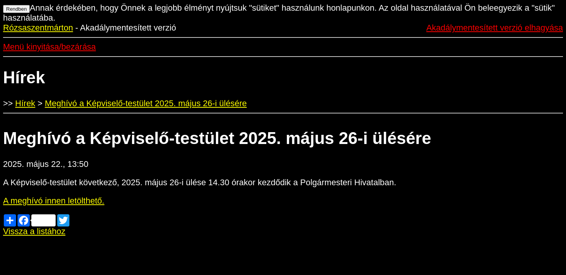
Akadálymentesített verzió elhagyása (494, 27)
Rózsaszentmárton (38, 27)
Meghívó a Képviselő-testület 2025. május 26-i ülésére (146, 103)
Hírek (25, 103)
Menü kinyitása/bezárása (49, 47)
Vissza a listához (34, 231)
